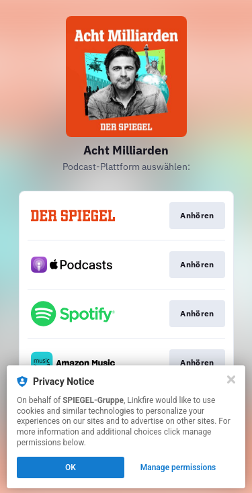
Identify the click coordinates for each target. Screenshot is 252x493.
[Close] (231, 379)
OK (70, 467)
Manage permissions (178, 467)
